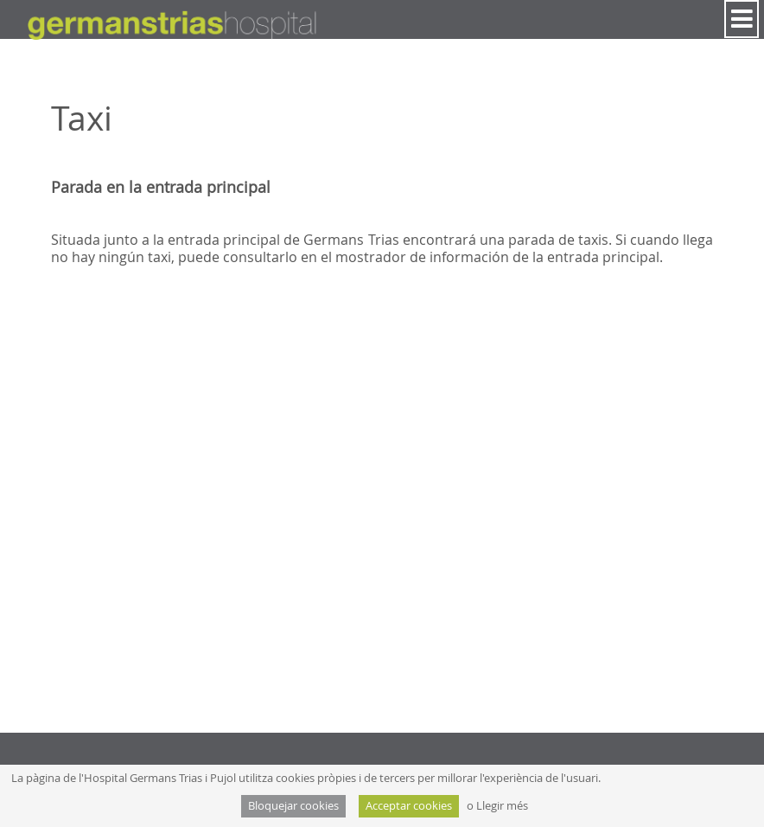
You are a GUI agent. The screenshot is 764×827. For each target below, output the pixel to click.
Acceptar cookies (409, 805)
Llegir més (502, 805)
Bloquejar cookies (293, 805)
